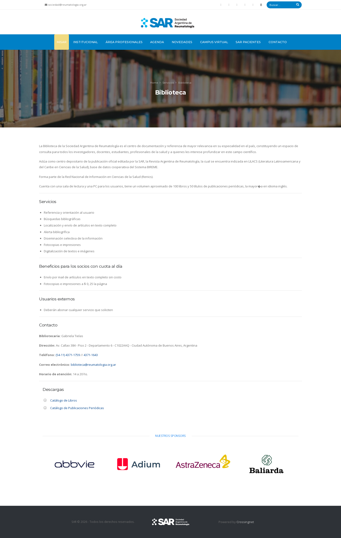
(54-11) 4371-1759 (68, 355)
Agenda (157, 42)
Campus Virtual (214, 42)
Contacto (278, 42)
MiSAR (62, 42)
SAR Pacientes (248, 42)
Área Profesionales (124, 42)
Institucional (85, 42)
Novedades (182, 42)
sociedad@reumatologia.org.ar (67, 4)
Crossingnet (245, 522)
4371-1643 (91, 355)
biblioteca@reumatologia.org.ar (93, 364)
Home (154, 82)
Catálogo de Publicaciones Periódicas (77, 408)
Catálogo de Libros (63, 400)
